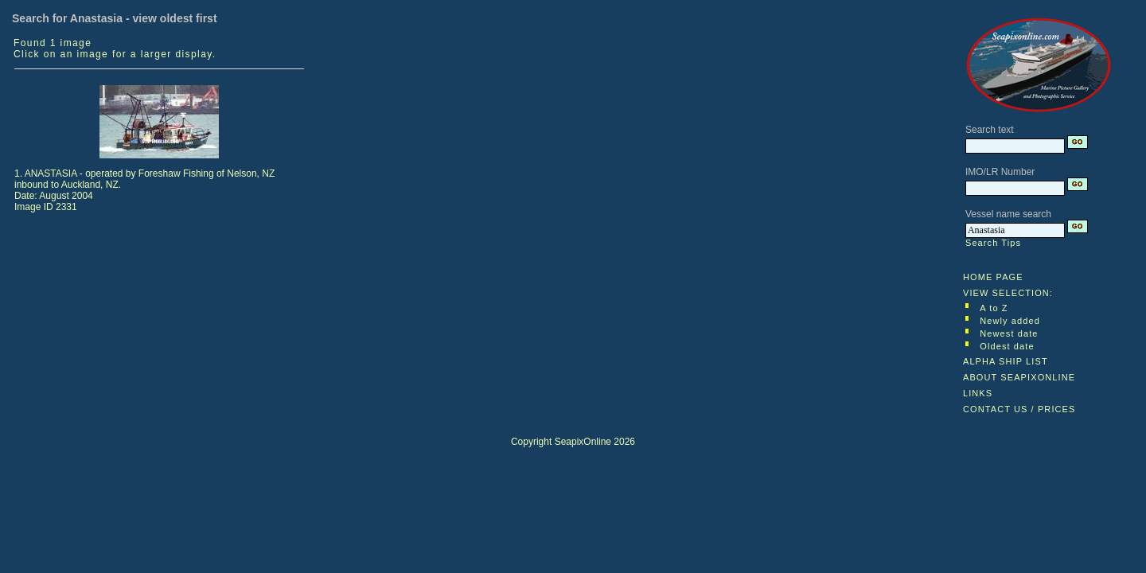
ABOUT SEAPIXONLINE (1019, 377)
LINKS (977, 393)
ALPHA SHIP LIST (1005, 361)
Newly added (1010, 320)
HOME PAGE (993, 277)
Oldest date (1007, 346)
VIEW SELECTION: (1008, 293)
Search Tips (993, 243)
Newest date (1009, 333)
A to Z (994, 308)
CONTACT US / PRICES (1019, 409)
